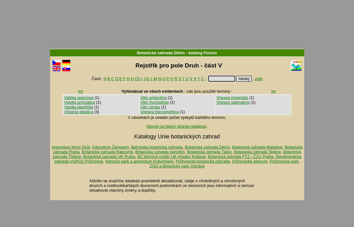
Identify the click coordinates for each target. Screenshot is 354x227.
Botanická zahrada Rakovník (107, 151)
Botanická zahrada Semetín (160, 151)
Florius (210, 52)
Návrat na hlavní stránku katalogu (176, 126)
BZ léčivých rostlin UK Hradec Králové (171, 156)
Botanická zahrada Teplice (257, 151)
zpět (258, 78)
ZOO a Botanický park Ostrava (177, 166)
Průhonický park (284, 161)
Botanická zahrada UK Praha (109, 156)
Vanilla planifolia (78, 107)
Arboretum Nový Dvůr (71, 147)
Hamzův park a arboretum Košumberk (139, 161)
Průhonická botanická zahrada (203, 161)
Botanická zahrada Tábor (209, 151)
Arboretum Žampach (110, 147)
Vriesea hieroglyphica (159, 111)
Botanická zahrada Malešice (257, 147)
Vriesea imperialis (232, 97)
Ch (137, 78)
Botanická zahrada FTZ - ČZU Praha (240, 156)
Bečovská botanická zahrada (157, 147)
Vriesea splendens (232, 102)
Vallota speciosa (78, 97)
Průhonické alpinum (249, 161)
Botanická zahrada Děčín (161, 52)
